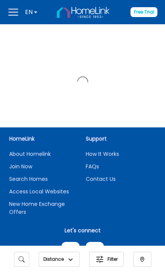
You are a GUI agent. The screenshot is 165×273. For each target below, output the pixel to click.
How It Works (102, 73)
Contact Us (101, 98)
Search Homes (28, 98)
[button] (70, 259)
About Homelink (30, 73)
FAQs (92, 85)
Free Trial (144, 12)
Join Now (20, 85)
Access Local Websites (39, 111)
